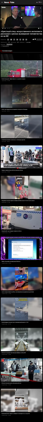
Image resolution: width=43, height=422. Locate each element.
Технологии (9, 44)
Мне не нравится (35, 39)
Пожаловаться (5, 46)
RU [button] (40, 2)
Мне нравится (33, 39)
